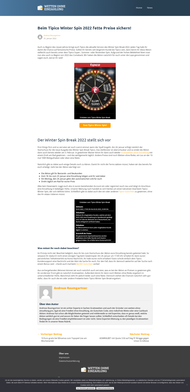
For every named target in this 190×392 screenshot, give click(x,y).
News (150, 7)
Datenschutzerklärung (69, 361)
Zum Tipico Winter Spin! (95, 125)
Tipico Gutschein (126, 191)
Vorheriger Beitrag (50, 334)
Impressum (64, 357)
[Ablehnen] (187, 384)
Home (139, 7)
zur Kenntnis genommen (86, 388)
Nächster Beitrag (141, 334)
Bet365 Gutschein (84, 264)
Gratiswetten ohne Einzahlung (135, 152)
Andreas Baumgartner (70, 288)
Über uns (64, 353)
